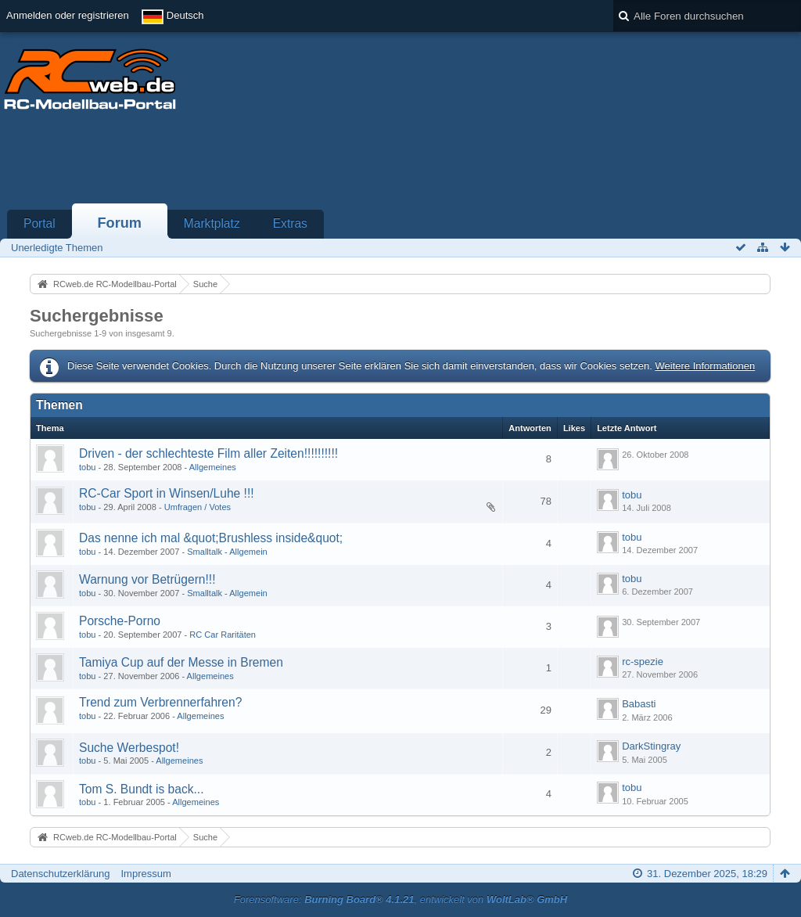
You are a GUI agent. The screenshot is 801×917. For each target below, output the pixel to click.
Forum (119, 223)
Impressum (145, 873)
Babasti (639, 704)
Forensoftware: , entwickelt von (400, 899)
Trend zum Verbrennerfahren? (160, 702)
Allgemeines (212, 467)
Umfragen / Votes (197, 507)
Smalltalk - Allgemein (227, 551)
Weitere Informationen (705, 366)
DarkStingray (651, 746)
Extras (290, 223)
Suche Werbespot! (129, 747)
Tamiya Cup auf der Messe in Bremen (181, 662)
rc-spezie (642, 661)
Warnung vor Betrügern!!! (147, 579)
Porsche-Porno (119, 621)
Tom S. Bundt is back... (141, 789)
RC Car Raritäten (222, 634)
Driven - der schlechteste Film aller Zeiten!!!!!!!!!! (208, 453)
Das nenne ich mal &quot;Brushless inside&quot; (211, 538)
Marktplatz (212, 223)
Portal (39, 223)
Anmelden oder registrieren (67, 15)
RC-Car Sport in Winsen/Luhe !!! (166, 493)
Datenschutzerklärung (60, 873)
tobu (87, 467)
